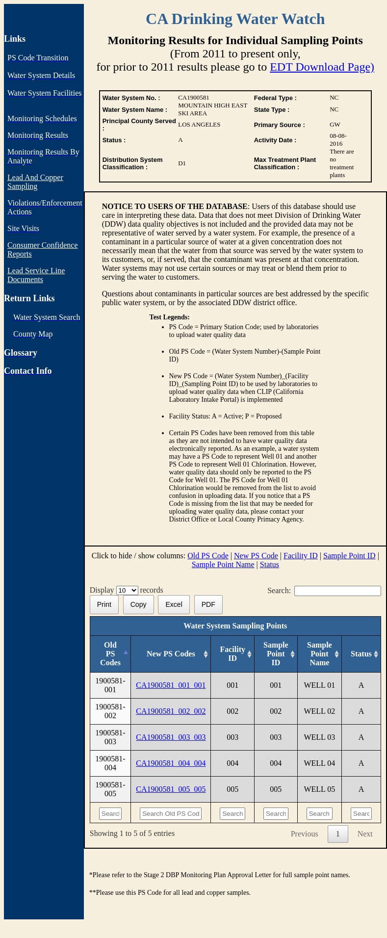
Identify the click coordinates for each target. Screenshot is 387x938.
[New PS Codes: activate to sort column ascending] (171, 654)
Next (365, 834)
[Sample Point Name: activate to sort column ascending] (319, 654)
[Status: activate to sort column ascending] (361, 654)
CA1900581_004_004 (171, 763)
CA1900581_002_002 (171, 711)
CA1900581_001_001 (171, 685)
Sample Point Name (223, 564)
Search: (324, 590)
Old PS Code (208, 555)
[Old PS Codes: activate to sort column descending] (110, 654)
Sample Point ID (349, 555)
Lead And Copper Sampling (35, 181)
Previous (304, 834)
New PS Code (256, 555)
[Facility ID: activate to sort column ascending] (233, 654)
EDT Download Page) (322, 66)
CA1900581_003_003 (171, 737)
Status (269, 564)
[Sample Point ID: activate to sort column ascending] (275, 654)
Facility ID (301, 555)
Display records (128, 590)
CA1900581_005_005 (171, 789)
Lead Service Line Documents (36, 275)
